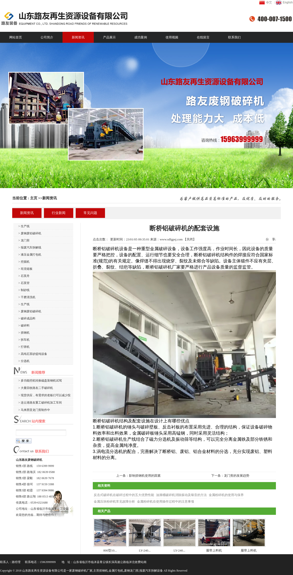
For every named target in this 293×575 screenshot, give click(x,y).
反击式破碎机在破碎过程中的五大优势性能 (124, 495)
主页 (33, 198)
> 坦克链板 (25, 269)
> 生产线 (24, 226)
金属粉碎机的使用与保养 (226, 495)
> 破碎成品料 (26, 318)
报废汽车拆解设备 (151, 570)
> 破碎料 (24, 325)
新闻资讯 (49, 198)
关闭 (190, 239)
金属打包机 (116, 570)
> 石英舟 (24, 276)
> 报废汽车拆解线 (29, 247)
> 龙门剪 (24, 240)
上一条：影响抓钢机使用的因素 (138, 475)
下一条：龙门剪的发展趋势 (230, 475)
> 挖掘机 (24, 261)
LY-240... (145, 550)
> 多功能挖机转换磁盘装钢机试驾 (40, 380)
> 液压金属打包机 (29, 254)
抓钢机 (103, 570)
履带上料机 (214, 550)
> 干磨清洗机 (26, 297)
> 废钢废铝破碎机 (29, 233)
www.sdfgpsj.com (171, 239)
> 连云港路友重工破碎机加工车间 (40, 402)
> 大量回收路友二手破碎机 (35, 388)
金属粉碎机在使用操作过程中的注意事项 (165, 501)
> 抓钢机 (24, 332)
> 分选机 (24, 361)
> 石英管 (24, 283)
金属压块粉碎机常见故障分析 (114, 501)
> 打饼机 (24, 347)
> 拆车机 (24, 339)
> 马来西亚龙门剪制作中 (34, 410)
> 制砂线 (24, 290)
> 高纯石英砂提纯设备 (32, 354)
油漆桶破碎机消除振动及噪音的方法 (181, 495)
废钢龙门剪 (131, 570)
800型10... (110, 550)
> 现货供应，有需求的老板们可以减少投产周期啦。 (42, 396)
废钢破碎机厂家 (82, 570)
